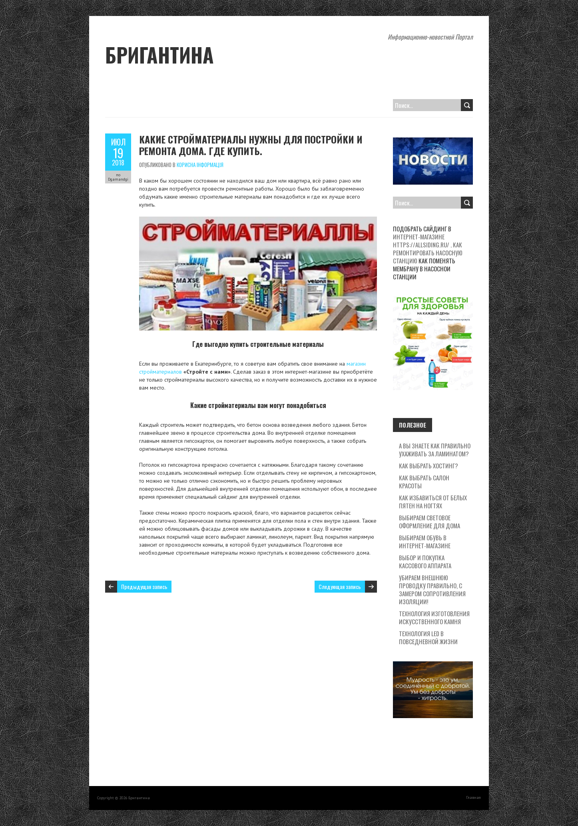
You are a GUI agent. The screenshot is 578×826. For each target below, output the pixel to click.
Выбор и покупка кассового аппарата (425, 561)
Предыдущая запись (144, 586)
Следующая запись (340, 586)
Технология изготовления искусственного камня (434, 617)
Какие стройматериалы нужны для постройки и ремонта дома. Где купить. (251, 145)
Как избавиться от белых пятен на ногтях (433, 501)
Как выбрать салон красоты (424, 481)
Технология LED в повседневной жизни (428, 637)
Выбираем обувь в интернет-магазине (424, 541)
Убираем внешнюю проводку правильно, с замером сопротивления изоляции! (432, 589)
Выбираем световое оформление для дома (429, 521)
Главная (473, 797)
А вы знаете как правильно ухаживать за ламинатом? (434, 449)
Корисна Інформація (200, 165)
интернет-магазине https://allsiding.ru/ (421, 240)
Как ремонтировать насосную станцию (427, 252)
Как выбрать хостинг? (428, 465)
